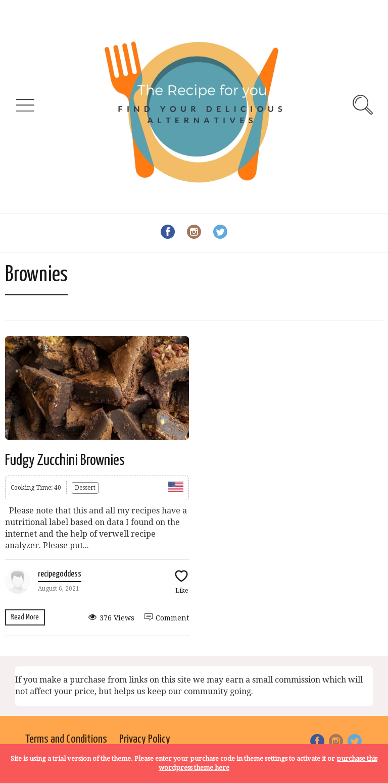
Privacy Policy (144, 739)
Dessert (85, 487)
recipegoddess (59, 574)
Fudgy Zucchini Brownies (65, 460)
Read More (25, 617)
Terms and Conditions (66, 739)
